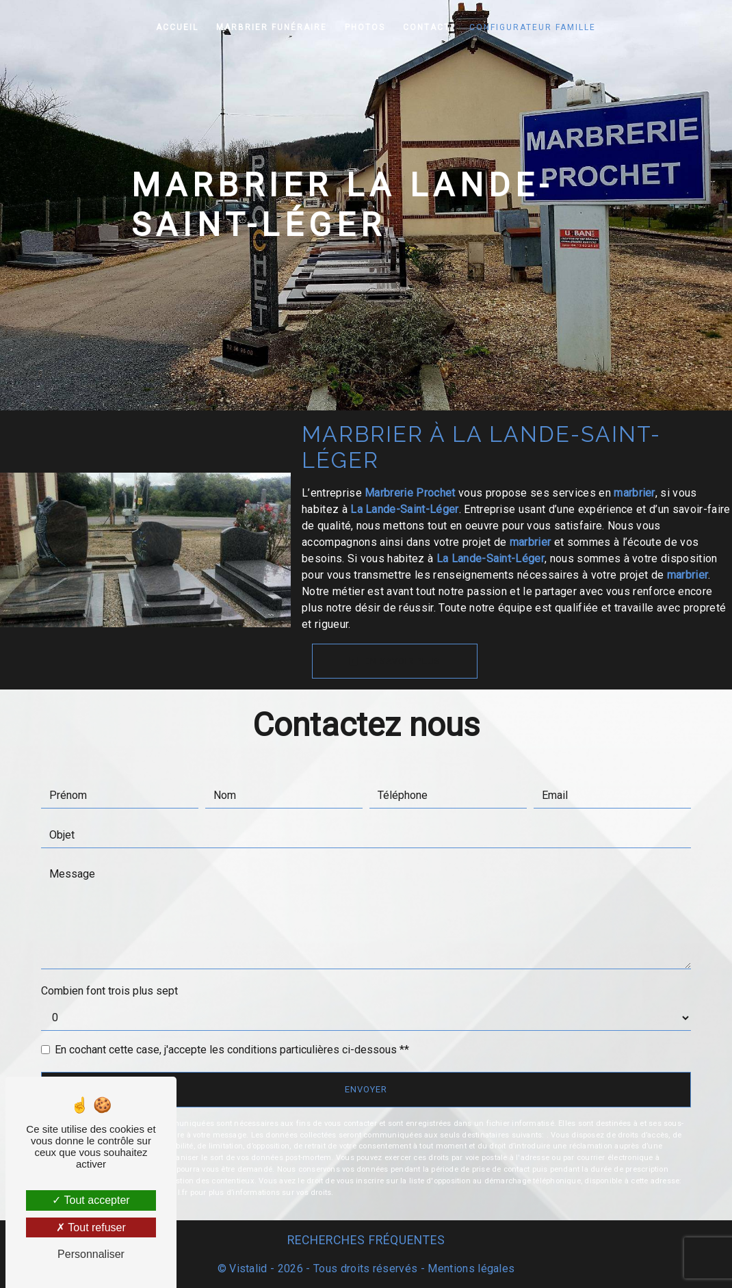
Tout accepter (90, 1200)
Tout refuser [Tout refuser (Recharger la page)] (91, 1227)
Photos (365, 27)
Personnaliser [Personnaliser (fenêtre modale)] (91, 1254)
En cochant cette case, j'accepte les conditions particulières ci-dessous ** (232, 1049)
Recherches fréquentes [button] (366, 1240)
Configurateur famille (532, 27)
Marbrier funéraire (271, 27)
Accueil (177, 27)
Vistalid (248, 1268)
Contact (426, 27)
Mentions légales (469, 1268)
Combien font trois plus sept (109, 990)
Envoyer (366, 1089)
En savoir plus (395, 661)
